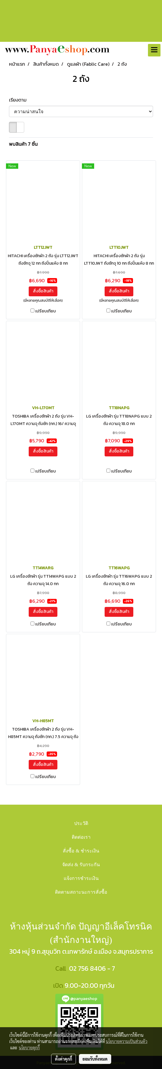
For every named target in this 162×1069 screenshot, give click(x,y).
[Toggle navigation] (154, 50)
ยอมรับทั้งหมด (95, 1059)
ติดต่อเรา (81, 837)
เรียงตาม (19, 99)
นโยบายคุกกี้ (29, 1047)
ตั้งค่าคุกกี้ (63, 1059)
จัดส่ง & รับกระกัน (81, 864)
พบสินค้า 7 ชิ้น (23, 144)
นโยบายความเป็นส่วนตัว (126, 1041)
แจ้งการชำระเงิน (81, 878)
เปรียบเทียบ (45, 311)
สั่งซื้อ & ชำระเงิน (81, 850)
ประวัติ (81, 823)
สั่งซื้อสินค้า (43, 291)
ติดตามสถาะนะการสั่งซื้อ (81, 892)
